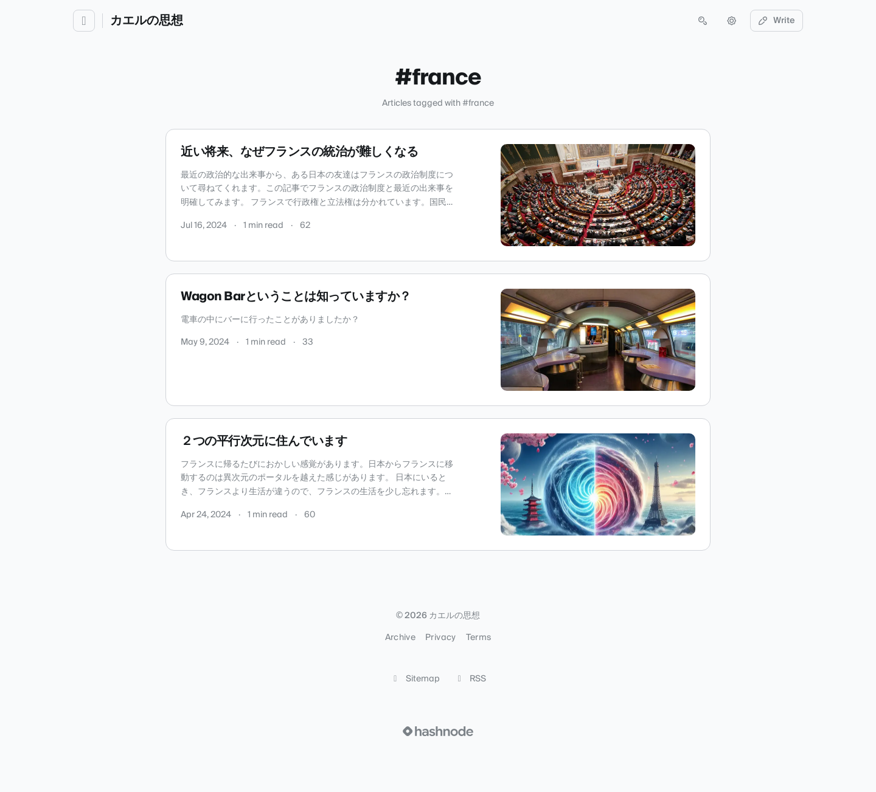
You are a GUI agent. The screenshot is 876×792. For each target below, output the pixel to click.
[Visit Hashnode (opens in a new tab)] (438, 731)
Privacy (440, 637)
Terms (479, 637)
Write (777, 20)
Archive (400, 637)
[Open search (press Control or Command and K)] (703, 21)
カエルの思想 (146, 20)
